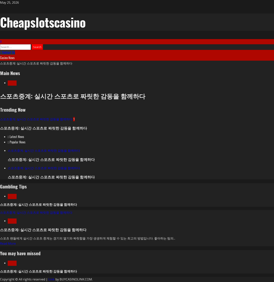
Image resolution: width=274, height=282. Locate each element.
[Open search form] (1, 41)
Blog (12, 83)
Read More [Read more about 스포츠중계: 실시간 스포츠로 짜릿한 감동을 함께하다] (8, 243)
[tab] (16, 136)
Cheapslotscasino (43, 22)
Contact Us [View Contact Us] (7, 52)
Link (51, 279)
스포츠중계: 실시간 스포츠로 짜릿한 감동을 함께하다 (36, 63)
